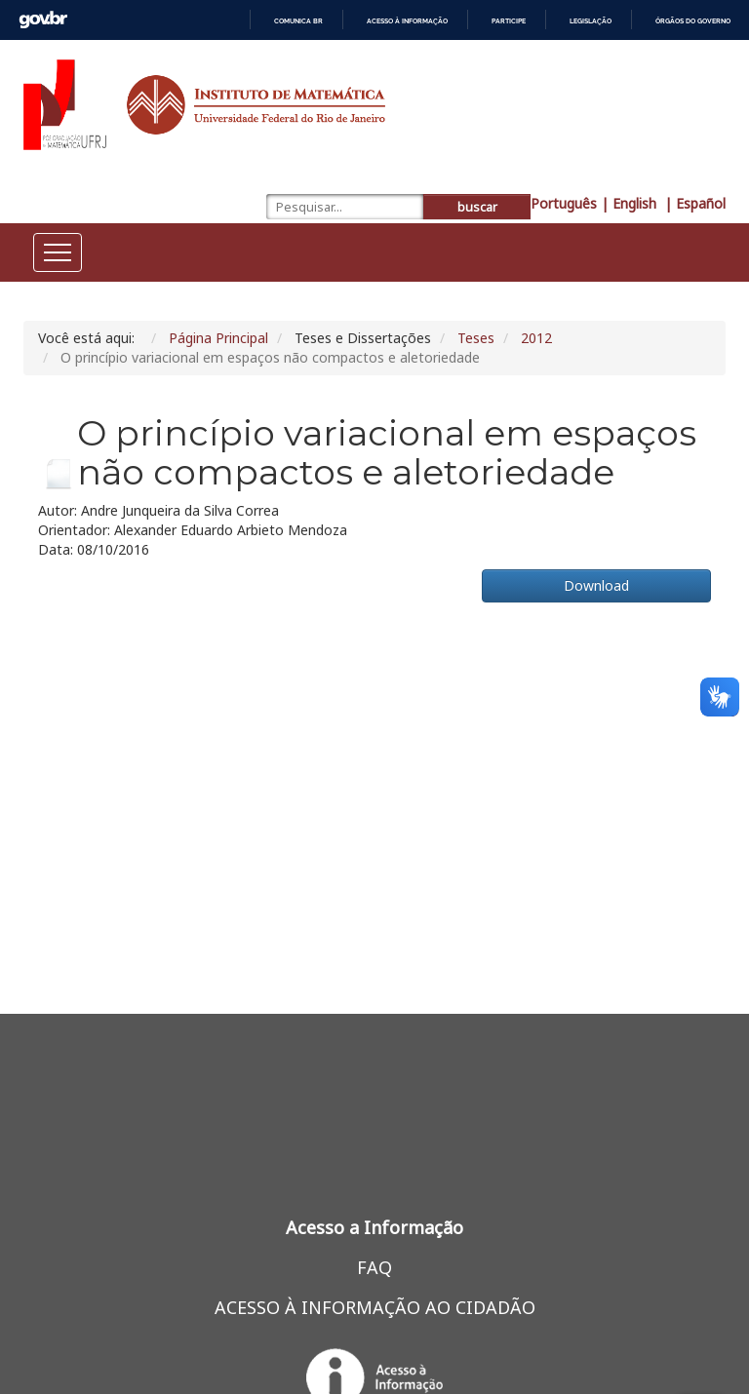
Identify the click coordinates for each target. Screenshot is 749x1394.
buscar (477, 207)
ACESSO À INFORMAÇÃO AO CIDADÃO (375, 1307)
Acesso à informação (407, 21)
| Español (695, 203)
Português (564, 203)
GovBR (43, 20)
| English (630, 203)
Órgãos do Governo (692, 21)
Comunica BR (298, 21)
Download (596, 585)
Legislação (590, 21)
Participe (509, 21)
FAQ (374, 1267)
